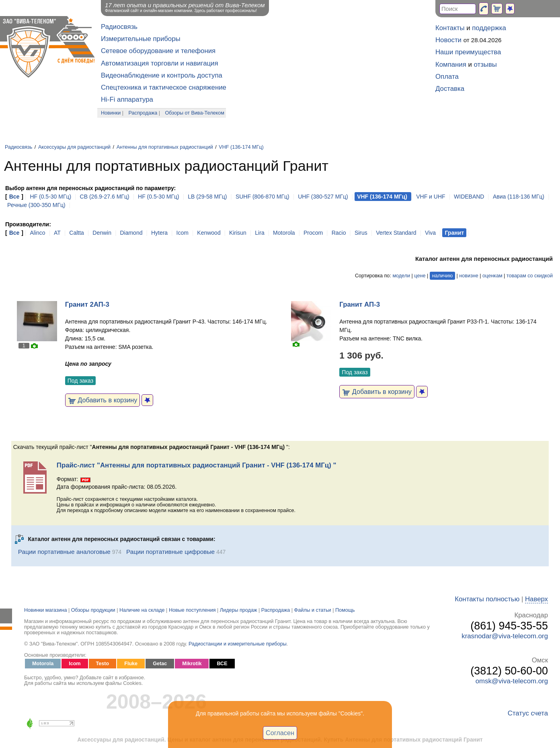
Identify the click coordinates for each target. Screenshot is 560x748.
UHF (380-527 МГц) (323, 196)
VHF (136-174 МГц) (241, 147)
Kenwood (208, 233)
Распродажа (143, 113)
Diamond (131, 233)
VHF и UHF (430, 196)
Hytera (159, 233)
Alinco (37, 233)
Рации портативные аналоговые (64, 551)
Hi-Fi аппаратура (127, 99)
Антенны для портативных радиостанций (165, 147)
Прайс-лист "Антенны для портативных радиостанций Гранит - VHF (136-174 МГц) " (196, 465)
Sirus (361, 233)
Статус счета (528, 713)
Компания (450, 64)
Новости (448, 40)
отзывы (485, 64)
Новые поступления (192, 610)
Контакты (449, 28)
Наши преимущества (468, 52)
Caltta (76, 233)
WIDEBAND (469, 196)
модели (401, 276)
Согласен (280, 732)
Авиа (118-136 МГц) (518, 196)
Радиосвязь (119, 27)
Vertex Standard (396, 233)
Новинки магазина (45, 610)
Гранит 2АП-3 (87, 304)
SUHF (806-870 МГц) (262, 196)
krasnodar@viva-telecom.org (505, 636)
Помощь (345, 610)
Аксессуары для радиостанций (74, 147)
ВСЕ (222, 663)
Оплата (447, 76)
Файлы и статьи (312, 610)
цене (419, 276)
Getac (160, 663)
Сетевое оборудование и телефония (158, 51)
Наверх (536, 599)
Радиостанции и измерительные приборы (238, 644)
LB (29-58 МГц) (207, 196)
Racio (339, 233)
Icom (182, 233)
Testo (102, 663)
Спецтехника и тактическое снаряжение (163, 87)
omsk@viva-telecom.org (512, 681)
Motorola (284, 233)
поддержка (489, 28)
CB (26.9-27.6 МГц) (105, 196)
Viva (430, 233)
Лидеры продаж (238, 610)
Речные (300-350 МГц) (36, 205)
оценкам (492, 276)
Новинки (111, 113)
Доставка (449, 88)
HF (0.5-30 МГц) (51, 196)
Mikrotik (191, 663)
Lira (259, 233)
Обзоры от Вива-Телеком (194, 113)
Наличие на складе (142, 610)
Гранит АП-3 (359, 304)
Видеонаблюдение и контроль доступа (161, 75)
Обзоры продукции (93, 610)
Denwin (101, 233)
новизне (468, 276)
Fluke (130, 663)
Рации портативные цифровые (170, 551)
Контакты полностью (487, 599)
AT (57, 233)
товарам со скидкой (530, 276)
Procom (313, 233)
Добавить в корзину (102, 400)
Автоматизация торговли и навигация (159, 63)
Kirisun (237, 233)
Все (14, 196)
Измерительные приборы (141, 39)
